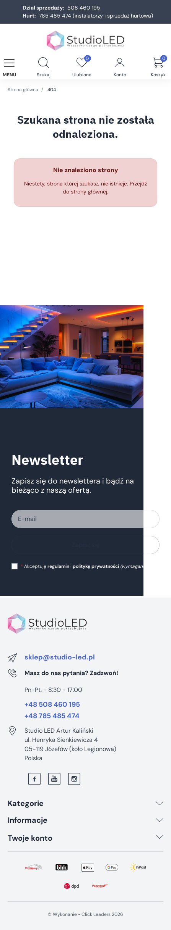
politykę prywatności (96, 566)
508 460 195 (83, 7)
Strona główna (23, 90)
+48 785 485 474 (52, 716)
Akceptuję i (84, 566)
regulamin (58, 566)
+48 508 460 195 (52, 705)
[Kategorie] (159, 803)
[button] (43, 63)
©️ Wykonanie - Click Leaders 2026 (85, 914)
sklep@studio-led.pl (59, 657)
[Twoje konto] (159, 838)
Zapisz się (85, 545)
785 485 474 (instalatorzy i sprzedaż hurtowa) (96, 15)
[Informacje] (159, 820)
